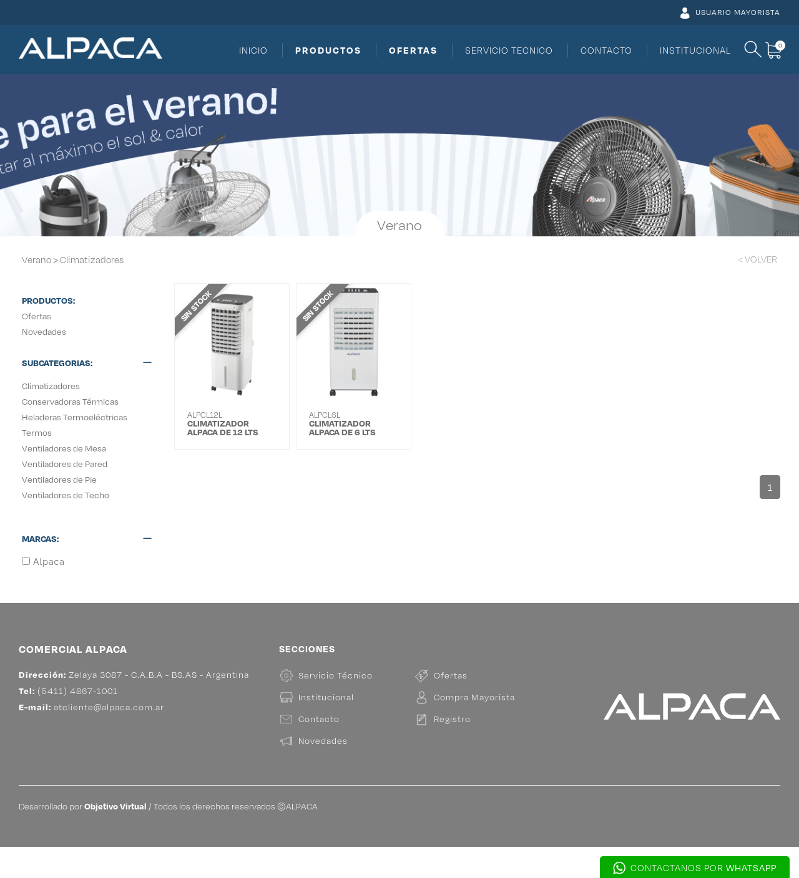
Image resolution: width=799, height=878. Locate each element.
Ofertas (36, 316)
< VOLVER (757, 259)
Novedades (44, 331)
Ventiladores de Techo (65, 495)
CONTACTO (606, 50)
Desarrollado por (83, 837)
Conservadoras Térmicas (70, 401)
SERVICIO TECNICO (509, 50)
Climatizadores (92, 259)
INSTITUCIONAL (695, 50)
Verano (36, 259)
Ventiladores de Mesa (64, 448)
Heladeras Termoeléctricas (74, 417)
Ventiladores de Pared (64, 464)
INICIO (253, 50)
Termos (37, 432)
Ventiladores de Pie (59, 479)
